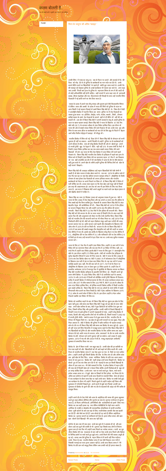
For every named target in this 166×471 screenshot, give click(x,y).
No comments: (95, 452)
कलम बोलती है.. (51, 8)
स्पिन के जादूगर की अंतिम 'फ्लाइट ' (82, 24)
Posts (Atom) (101, 465)
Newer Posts (73, 460)
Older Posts (121, 460)
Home (97, 460)
